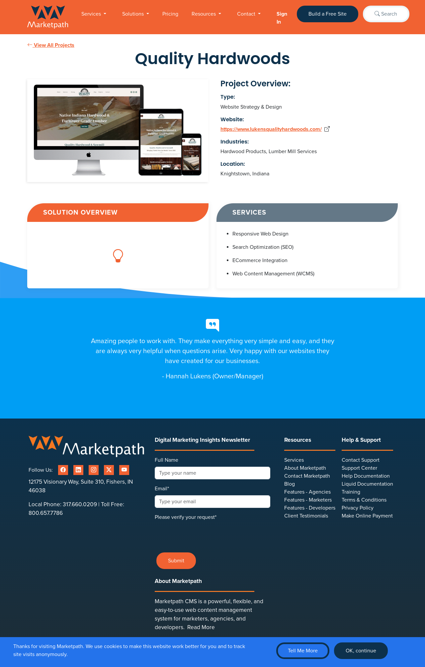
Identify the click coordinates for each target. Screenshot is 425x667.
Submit (176, 560)
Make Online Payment (367, 516)
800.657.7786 (46, 513)
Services (91, 14)
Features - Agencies (307, 492)
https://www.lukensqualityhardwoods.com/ (271, 129)
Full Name (166, 460)
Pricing (170, 14)
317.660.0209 (80, 504)
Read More (201, 627)
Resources (204, 14)
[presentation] (205, 534)
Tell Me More (303, 650)
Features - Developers (309, 508)
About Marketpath (305, 468)
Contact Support (361, 460)
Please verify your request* (185, 517)
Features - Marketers (308, 500)
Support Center (359, 468)
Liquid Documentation (367, 484)
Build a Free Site (327, 14)
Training (351, 492)
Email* (162, 488)
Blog (289, 484)
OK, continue (361, 650)
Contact (247, 14)
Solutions (133, 14)
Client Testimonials (306, 516)
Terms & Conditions (364, 500)
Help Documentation (366, 476)
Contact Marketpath (307, 476)
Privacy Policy (358, 508)
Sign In (282, 18)
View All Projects (50, 45)
